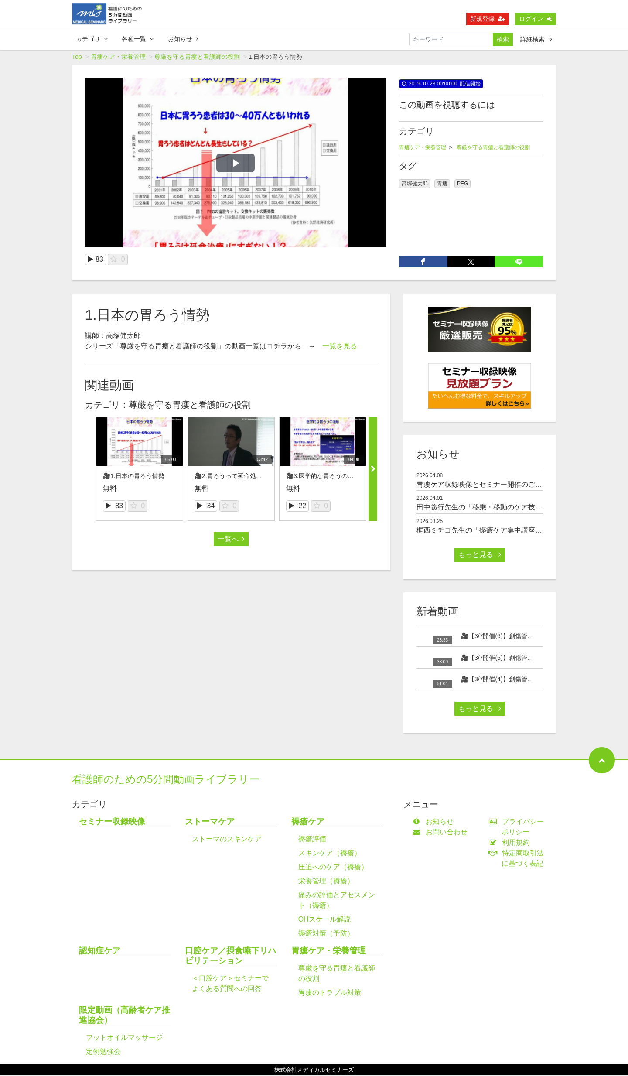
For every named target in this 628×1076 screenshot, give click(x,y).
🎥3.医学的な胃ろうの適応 (323, 477)
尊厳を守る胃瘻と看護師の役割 (197, 58)
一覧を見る (339, 347)
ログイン (535, 18)
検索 (503, 39)
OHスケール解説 (324, 920)
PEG (462, 185)
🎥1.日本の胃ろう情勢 (133, 477)
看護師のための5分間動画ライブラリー (165, 780)
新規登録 (487, 18)
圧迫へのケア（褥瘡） (333, 868)
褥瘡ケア (307, 822)
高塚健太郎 (415, 185)
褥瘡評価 (312, 840)
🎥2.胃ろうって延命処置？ (231, 477)
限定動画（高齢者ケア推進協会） (124, 1016)
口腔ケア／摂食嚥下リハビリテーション (230, 957)
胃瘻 (442, 185)
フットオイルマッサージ (124, 1038)
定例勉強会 (103, 1052)
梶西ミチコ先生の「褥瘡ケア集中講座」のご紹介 (493, 531)
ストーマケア (210, 822)
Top (77, 58)
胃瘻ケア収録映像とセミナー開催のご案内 (482, 485)
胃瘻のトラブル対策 (329, 993)
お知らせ (183, 38)
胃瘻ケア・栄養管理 (118, 58)
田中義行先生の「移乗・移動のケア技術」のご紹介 (496, 508)
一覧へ (231, 540)
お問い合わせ (442, 833)
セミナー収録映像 (112, 822)
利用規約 (511, 843)
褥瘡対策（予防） (326, 934)
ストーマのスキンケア (227, 840)
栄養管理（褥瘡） (326, 882)
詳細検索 (536, 39)
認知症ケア (99, 951)
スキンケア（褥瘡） (329, 854)
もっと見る (479, 556)
